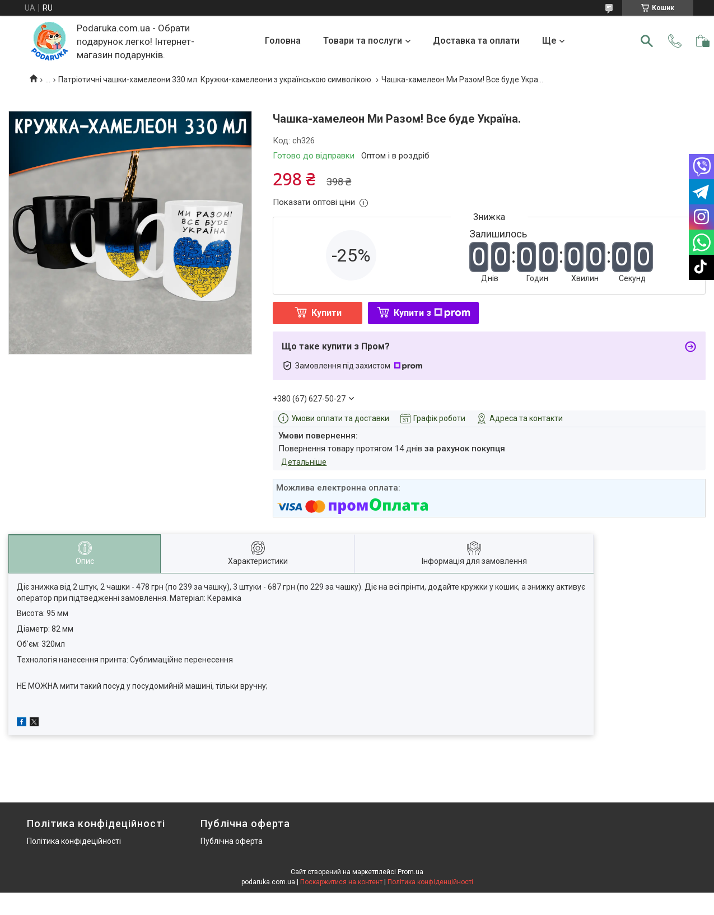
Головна (283, 40)
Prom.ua (410, 872)
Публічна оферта (231, 841)
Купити (326, 312)
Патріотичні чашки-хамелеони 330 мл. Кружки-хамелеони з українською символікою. (215, 79)
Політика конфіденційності (430, 882)
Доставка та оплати (476, 40)
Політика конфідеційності (74, 841)
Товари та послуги (362, 40)
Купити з (432, 312)
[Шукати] (647, 41)
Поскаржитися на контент (341, 882)
